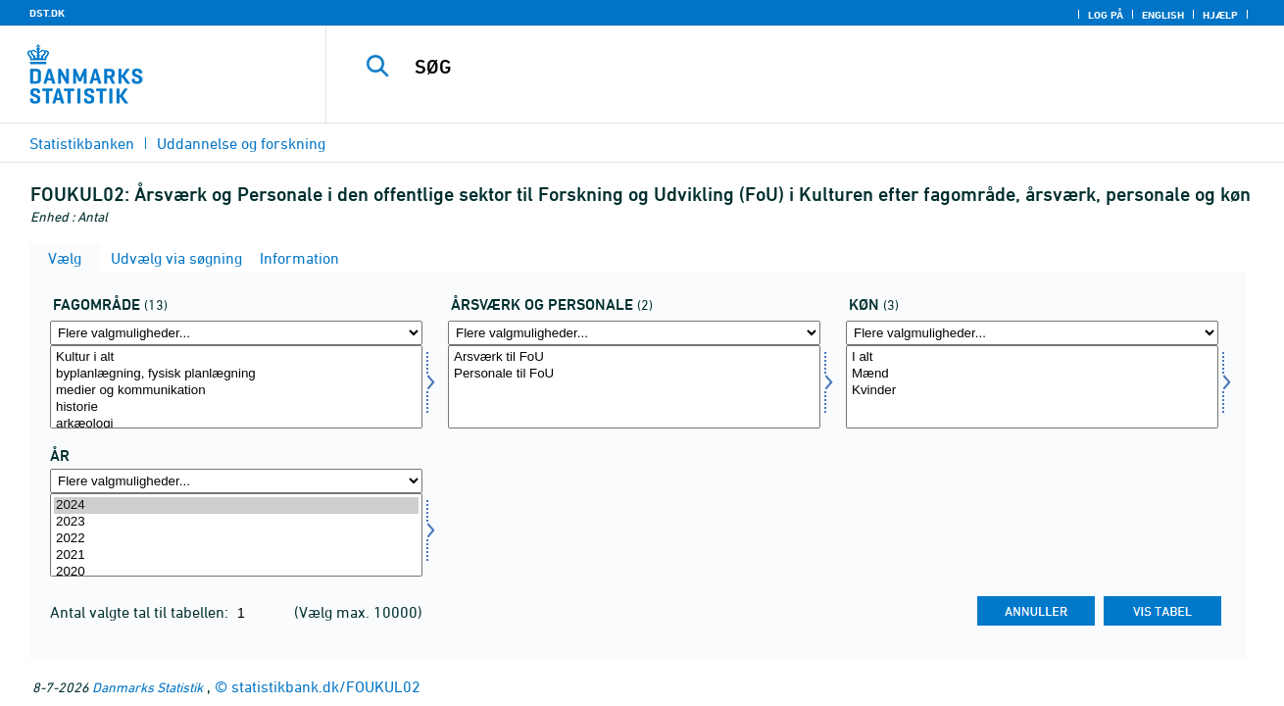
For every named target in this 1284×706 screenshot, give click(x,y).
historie (236, 407)
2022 (236, 538)
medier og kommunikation (236, 390)
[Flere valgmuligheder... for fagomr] (236, 333)
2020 (236, 572)
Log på (1105, 15)
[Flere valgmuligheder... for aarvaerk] (634, 333)
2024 (236, 505)
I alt (1032, 357)
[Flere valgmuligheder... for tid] (236, 481)
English (1163, 15)
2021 (236, 555)
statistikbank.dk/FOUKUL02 (325, 686)
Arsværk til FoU (634, 357)
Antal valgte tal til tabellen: (141, 612)
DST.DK (47, 13)
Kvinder (1032, 390)
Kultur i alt (236, 357)
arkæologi (236, 424)
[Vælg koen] (1032, 387)
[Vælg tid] (236, 535)
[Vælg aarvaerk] (634, 387)
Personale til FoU (634, 374)
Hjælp (1220, 15)
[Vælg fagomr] (236, 387)
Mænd (1032, 374)
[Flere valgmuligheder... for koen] (1032, 333)
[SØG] (785, 66)
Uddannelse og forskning (241, 143)
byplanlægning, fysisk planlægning (236, 374)
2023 (236, 522)
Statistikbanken (81, 143)
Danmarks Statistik (147, 687)
